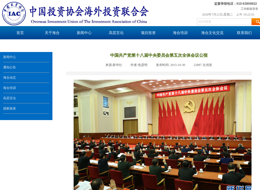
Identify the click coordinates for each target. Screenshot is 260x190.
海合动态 (9, 77)
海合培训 (9, 88)
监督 (217, 4)
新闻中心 (9, 57)
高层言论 (9, 98)
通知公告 (9, 67)
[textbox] (224, 21)
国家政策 (9, 108)
